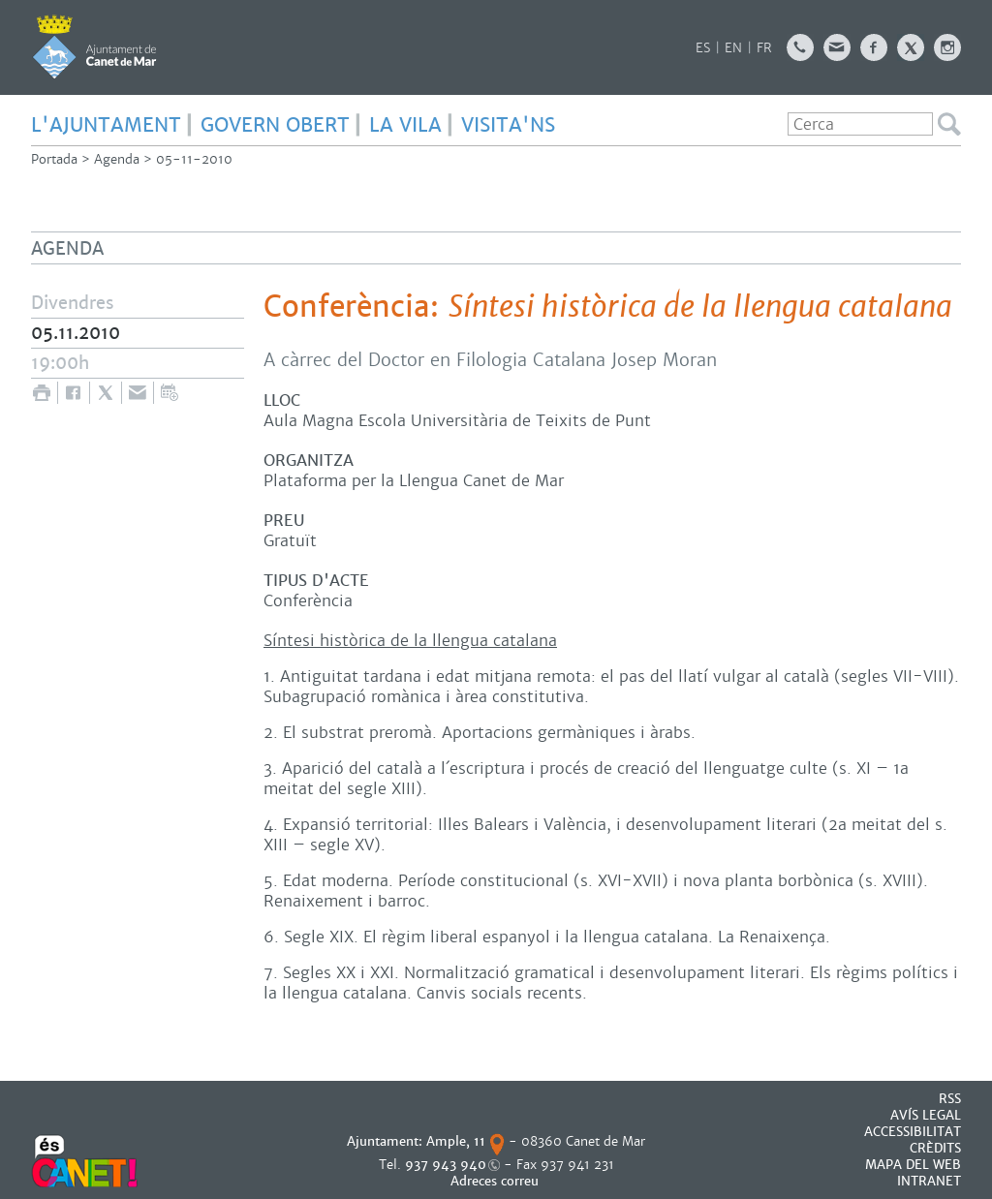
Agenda (117, 159)
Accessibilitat (912, 1131)
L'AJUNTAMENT (106, 125)
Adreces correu (496, 1181)
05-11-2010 (194, 159)
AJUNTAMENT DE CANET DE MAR (94, 46)
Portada (54, 159)
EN (733, 48)
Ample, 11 (455, 1141)
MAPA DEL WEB (913, 1164)
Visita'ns (508, 125)
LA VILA (405, 125)
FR (764, 48)
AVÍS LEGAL (925, 1115)
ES (703, 48)
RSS (950, 1099)
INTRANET (929, 1181)
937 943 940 (445, 1164)
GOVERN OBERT (275, 125)
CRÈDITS (935, 1148)
